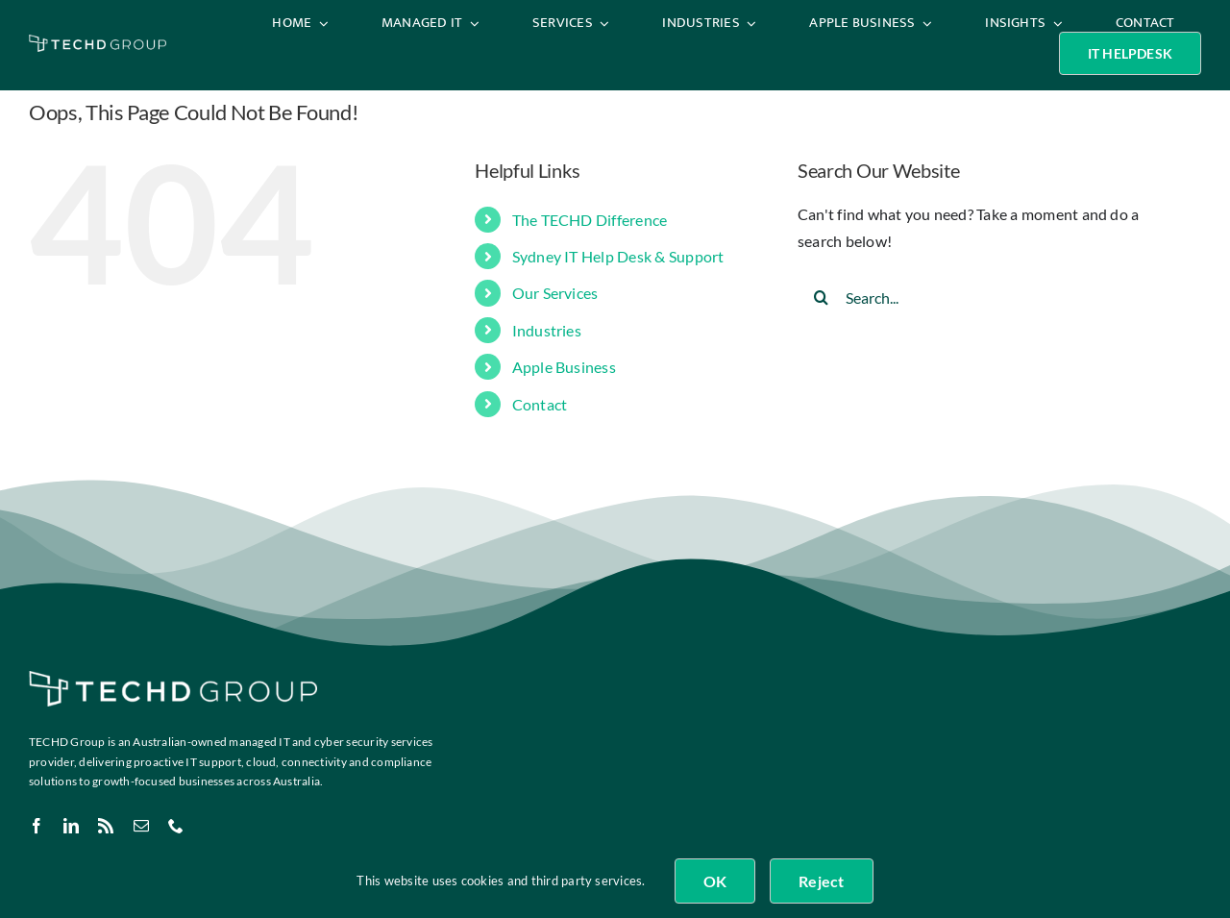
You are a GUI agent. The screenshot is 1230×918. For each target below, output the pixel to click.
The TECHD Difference (590, 220)
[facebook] (36, 825)
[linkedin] (71, 825)
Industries (546, 330)
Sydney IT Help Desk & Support (618, 256)
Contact (540, 404)
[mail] (141, 825)
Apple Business (564, 367)
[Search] (822, 297)
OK (714, 881)
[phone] (176, 825)
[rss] (105, 825)
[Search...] (983, 297)
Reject (821, 881)
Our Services (555, 293)
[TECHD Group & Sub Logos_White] (97, 42)
